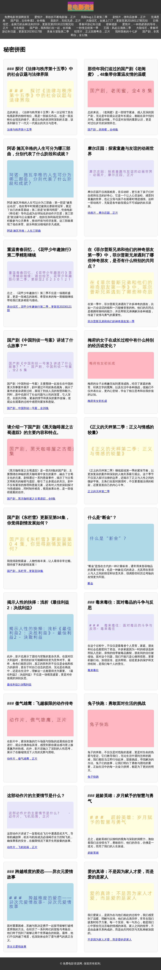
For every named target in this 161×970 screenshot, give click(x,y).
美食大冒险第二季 (58, 31)
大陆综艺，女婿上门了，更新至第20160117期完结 (117, 20)
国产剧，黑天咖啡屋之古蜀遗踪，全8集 (31, 498)
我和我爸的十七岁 (126, 31)
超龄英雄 (93, 852)
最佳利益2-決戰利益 (19, 684)
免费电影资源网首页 (16, 17)
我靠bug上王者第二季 (94, 17)
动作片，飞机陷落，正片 (22, 847)
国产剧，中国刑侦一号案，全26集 (28, 408)
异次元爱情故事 (16, 946)
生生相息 (18, 27)
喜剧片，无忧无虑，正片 (65, 20)
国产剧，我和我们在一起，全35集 (50, 27)
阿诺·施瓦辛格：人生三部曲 (24, 230)
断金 (90, 583)
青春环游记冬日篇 (90, 24)
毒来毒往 (93, 670)
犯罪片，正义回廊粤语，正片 (92, 31)
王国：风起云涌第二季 (117, 27)
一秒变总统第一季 (87, 27)
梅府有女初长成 (97, 400)
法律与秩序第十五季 (19, 129)
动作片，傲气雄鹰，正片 (22, 758)
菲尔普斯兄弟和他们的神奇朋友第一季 (111, 321)
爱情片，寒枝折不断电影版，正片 (55, 17)
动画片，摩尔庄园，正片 (103, 212)
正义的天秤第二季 (99, 491)
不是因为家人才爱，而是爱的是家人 (110, 939)
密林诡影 (111, 24)
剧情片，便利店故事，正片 (129, 17)
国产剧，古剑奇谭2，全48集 (28, 20)
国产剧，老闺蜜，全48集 (103, 129)
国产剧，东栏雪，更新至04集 (25, 571)
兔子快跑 (93, 776)
